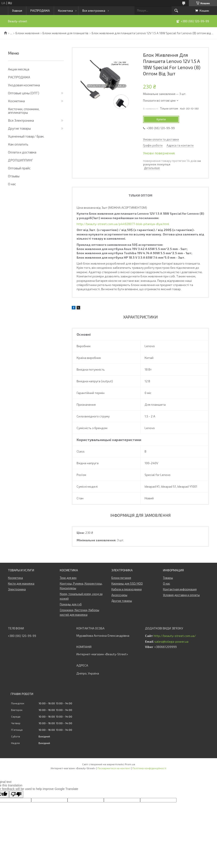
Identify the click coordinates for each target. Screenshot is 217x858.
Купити (161, 119)
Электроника (17, 589)
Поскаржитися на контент (113, 768)
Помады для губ (71, 604)
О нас (12, 184)
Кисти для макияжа (21, 583)
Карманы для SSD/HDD (127, 583)
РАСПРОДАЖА (40, 10)
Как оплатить (18, 144)
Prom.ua (130, 764)
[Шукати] (176, 10)
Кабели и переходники (126, 589)
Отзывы (13, 176)
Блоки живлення (27, 33)
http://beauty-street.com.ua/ (175, 635)
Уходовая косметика (24, 85)
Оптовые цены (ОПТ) (23, 93)
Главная (17, 10)
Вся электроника (93, 10)
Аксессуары (119, 595)
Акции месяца (18, 69)
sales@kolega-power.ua (171, 641)
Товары (168, 578)
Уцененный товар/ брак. (26, 136)
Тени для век (68, 578)
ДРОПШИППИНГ (20, 160)
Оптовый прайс (19, 168)
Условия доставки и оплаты (181, 595)
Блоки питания (121, 578)
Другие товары (19, 128)
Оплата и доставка (22, 152)
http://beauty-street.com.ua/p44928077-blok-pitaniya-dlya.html (123, 224)
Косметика (65, 10)
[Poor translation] (16, 794)
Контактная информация (180, 589)
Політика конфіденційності (149, 768)
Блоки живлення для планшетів (65, 33)
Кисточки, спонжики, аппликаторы (23, 110)
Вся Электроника (21, 120)
